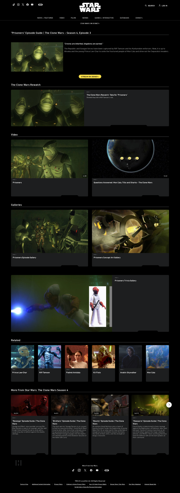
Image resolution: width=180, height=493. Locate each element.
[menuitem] (62, 18)
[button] (169, 405)
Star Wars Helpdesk (135, 484)
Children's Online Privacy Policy (75, 484)
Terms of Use (24, 484)
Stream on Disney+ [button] (90, 77)
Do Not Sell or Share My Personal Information (88, 487)
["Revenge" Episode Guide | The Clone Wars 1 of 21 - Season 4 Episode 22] (29, 405)
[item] (45, 18)
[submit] (146, 5)
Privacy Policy (58, 484)
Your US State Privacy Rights (97, 484)
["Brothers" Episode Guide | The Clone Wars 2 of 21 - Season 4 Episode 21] (70, 405)
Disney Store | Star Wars (117, 484)
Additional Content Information (41, 484)
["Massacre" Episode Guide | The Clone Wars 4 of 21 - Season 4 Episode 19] (150, 405)
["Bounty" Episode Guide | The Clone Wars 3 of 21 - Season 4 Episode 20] (110, 405)
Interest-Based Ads (150, 484)
